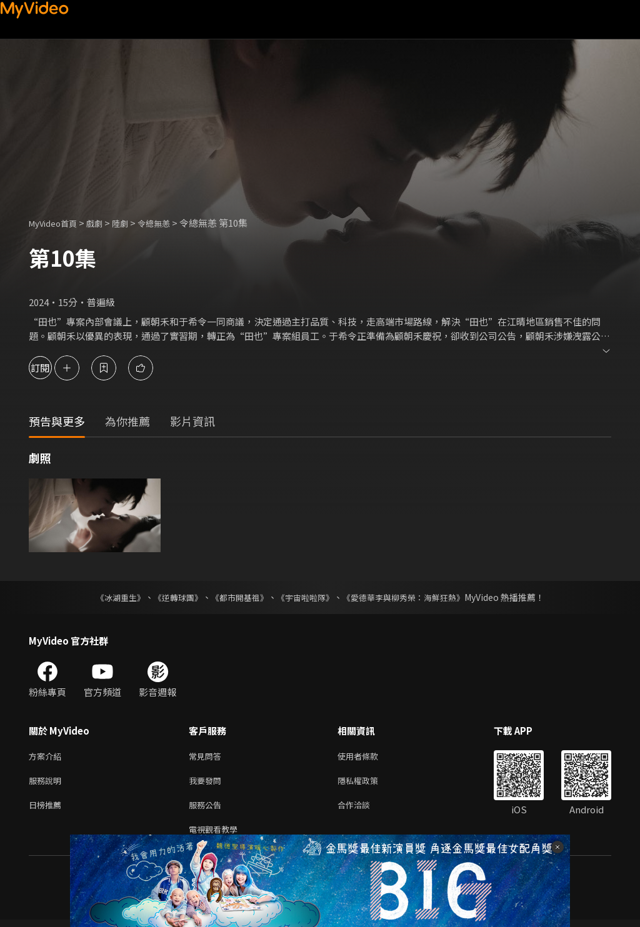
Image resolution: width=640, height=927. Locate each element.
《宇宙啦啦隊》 (306, 597)
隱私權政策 (368, 783)
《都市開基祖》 (236, 597)
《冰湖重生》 (109, 597)
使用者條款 (368, 756)
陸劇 (132, 222)
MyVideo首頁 (57, 222)
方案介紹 (47, 756)
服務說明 (47, 783)
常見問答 (207, 756)
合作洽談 (363, 809)
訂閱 (53, 367)
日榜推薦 (47, 809)
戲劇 (104, 222)
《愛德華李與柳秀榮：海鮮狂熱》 (411, 597)
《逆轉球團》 (170, 597)
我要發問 (207, 783)
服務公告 (207, 809)
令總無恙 (170, 222)
